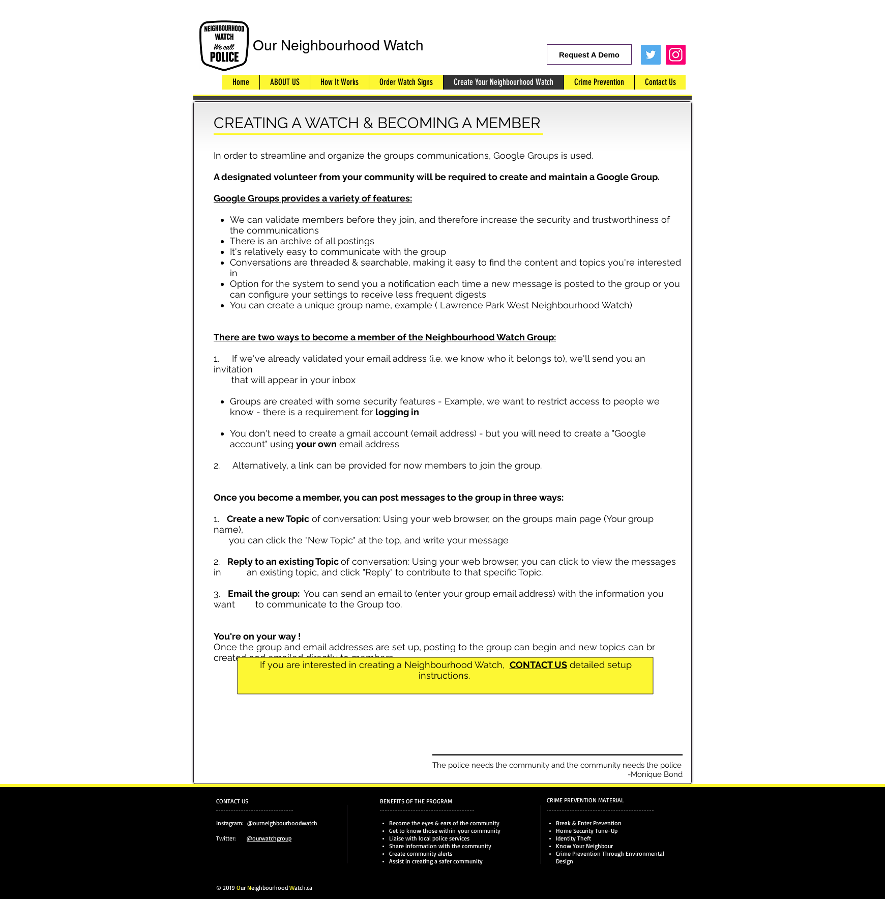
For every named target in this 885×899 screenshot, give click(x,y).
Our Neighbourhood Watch (338, 45)
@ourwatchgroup (269, 838)
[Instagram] (676, 55)
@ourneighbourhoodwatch (282, 823)
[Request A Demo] (589, 54)
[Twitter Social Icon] (651, 55)
